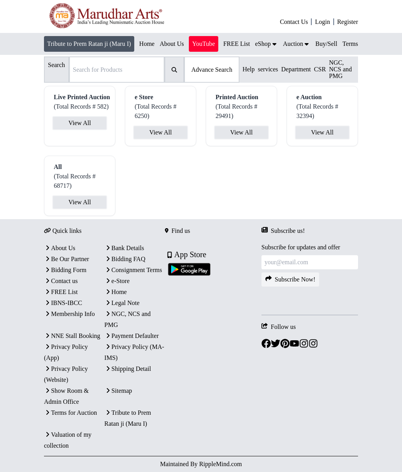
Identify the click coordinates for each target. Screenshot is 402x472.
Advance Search (211, 69)
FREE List (61, 292)
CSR (320, 69)
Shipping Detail (127, 368)
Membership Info (69, 313)
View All (79, 123)
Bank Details (124, 248)
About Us (59, 248)
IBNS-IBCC (63, 303)
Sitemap (118, 390)
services (268, 69)
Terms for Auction (70, 412)
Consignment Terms (133, 270)
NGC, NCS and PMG (340, 69)
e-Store (117, 281)
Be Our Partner (66, 259)
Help (249, 69)
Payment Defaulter (131, 335)
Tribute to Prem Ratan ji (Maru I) (89, 43)
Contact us (61, 281)
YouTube (203, 43)
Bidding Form (65, 270)
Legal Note (122, 303)
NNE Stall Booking (72, 335)
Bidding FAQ (124, 259)
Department (296, 69)
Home (115, 292)
